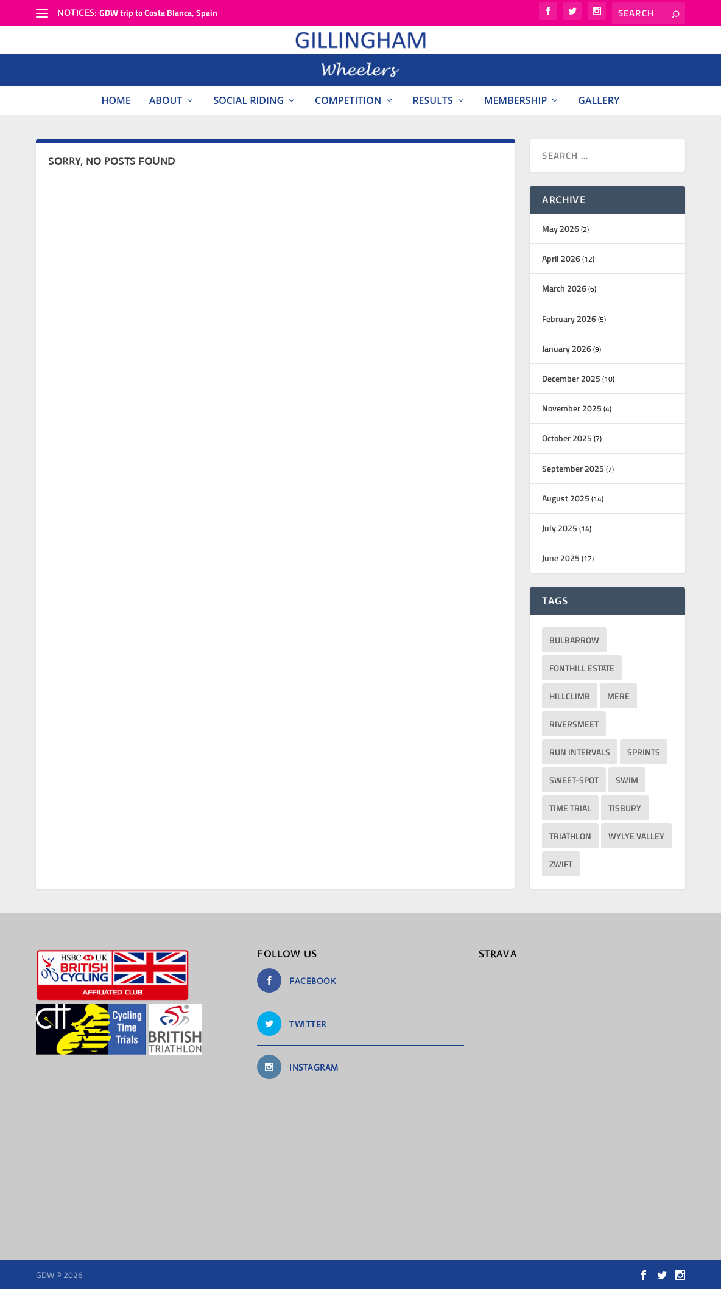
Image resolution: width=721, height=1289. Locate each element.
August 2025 (565, 498)
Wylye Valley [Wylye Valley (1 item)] (636, 836)
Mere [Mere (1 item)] (618, 696)
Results (432, 100)
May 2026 (560, 228)
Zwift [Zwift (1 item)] (560, 864)
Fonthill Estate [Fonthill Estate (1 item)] (581, 668)
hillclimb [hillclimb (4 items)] (569, 696)
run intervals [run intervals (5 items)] (579, 752)
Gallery (598, 100)
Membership (515, 100)
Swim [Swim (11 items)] (627, 780)
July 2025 (559, 528)
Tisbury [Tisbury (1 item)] (624, 808)
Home (115, 100)
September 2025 (573, 468)
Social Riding (248, 100)
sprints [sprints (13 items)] (643, 752)
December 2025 (571, 378)
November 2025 (572, 408)
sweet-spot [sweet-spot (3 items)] (574, 780)
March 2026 (564, 288)
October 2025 (567, 437)
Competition (348, 100)
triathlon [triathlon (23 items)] (570, 836)
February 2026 (569, 318)
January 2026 (566, 348)
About (166, 100)
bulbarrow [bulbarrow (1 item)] (574, 640)
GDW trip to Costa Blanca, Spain (158, 12)
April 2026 (561, 258)
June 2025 (561, 557)
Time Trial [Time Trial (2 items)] (570, 808)
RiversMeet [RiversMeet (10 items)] (574, 724)
